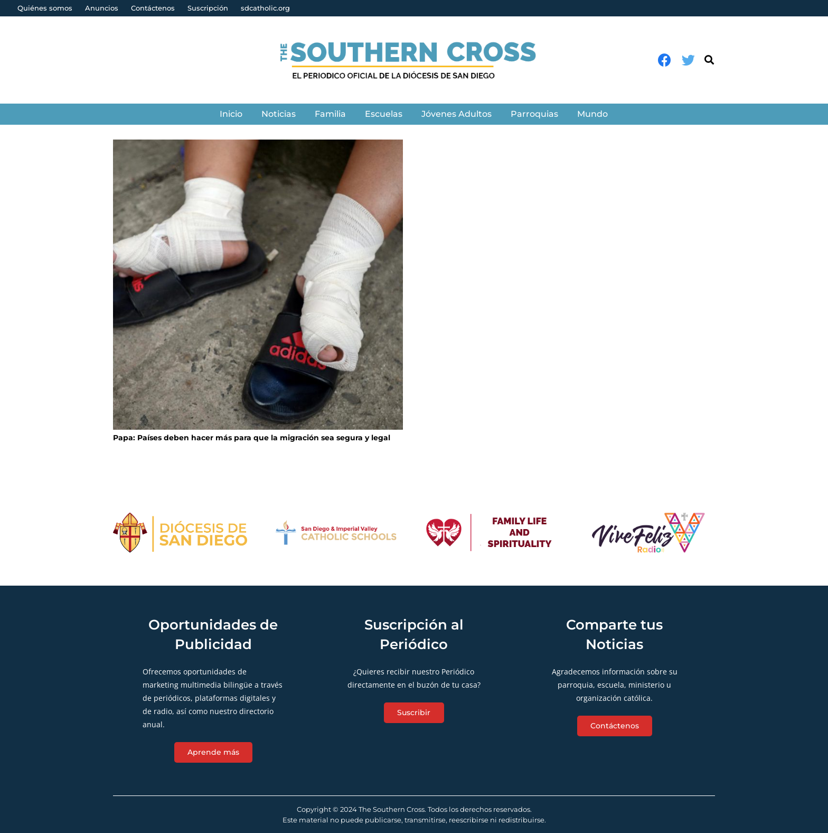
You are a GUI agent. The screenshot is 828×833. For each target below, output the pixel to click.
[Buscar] (709, 60)
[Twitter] (688, 60)
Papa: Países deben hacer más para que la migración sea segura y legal (251, 437)
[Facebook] (664, 60)
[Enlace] (414, 60)
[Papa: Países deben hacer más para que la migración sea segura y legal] (258, 285)
